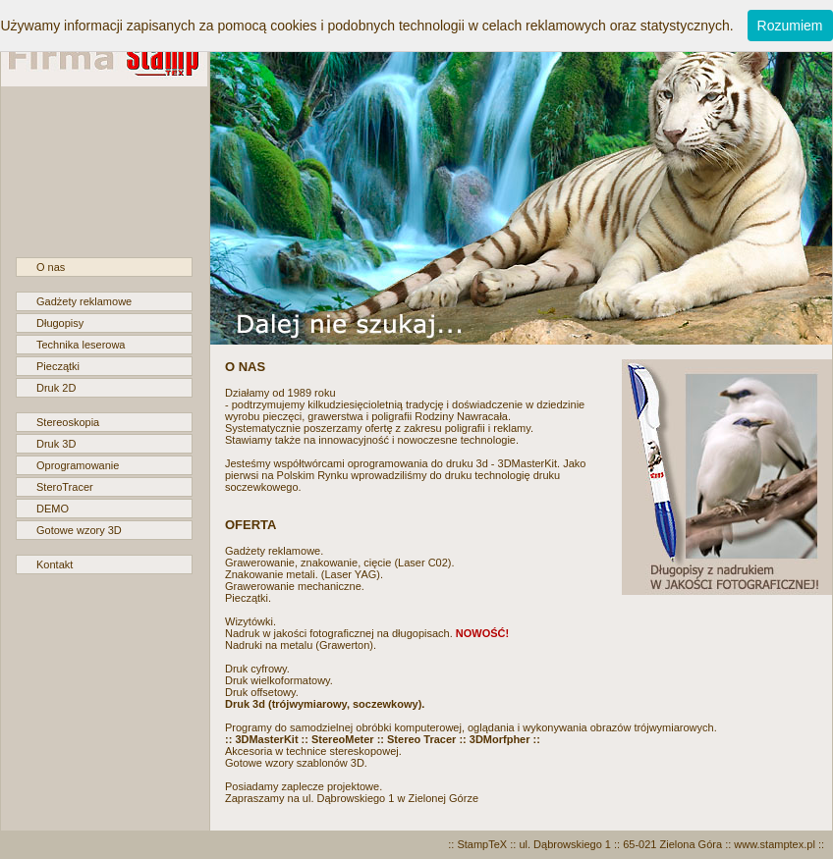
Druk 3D (56, 444)
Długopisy (59, 323)
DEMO (52, 508)
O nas (50, 267)
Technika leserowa (81, 344)
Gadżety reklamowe (84, 301)
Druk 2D (56, 388)
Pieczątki (58, 366)
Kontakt (54, 564)
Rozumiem (790, 25)
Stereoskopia (67, 422)
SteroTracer (64, 487)
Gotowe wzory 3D (79, 530)
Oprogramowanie (77, 465)
